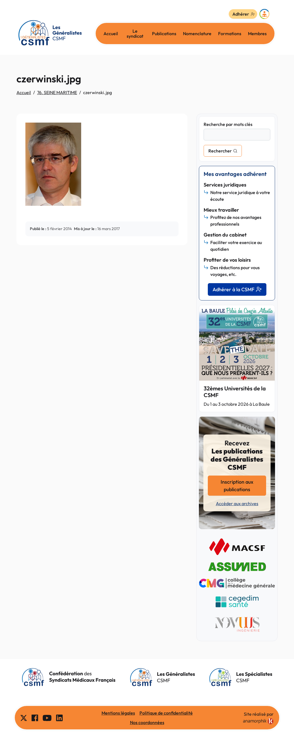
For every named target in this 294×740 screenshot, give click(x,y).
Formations (229, 33)
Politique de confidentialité (166, 713)
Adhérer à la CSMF (237, 289)
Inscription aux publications (237, 486)
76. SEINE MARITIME (57, 92)
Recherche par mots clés (228, 124)
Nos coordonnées (147, 722)
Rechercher (220, 151)
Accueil (110, 33)
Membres (257, 33)
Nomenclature (197, 33)
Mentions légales (118, 713)
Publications (164, 33)
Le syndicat (135, 33)
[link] (258, 721)
